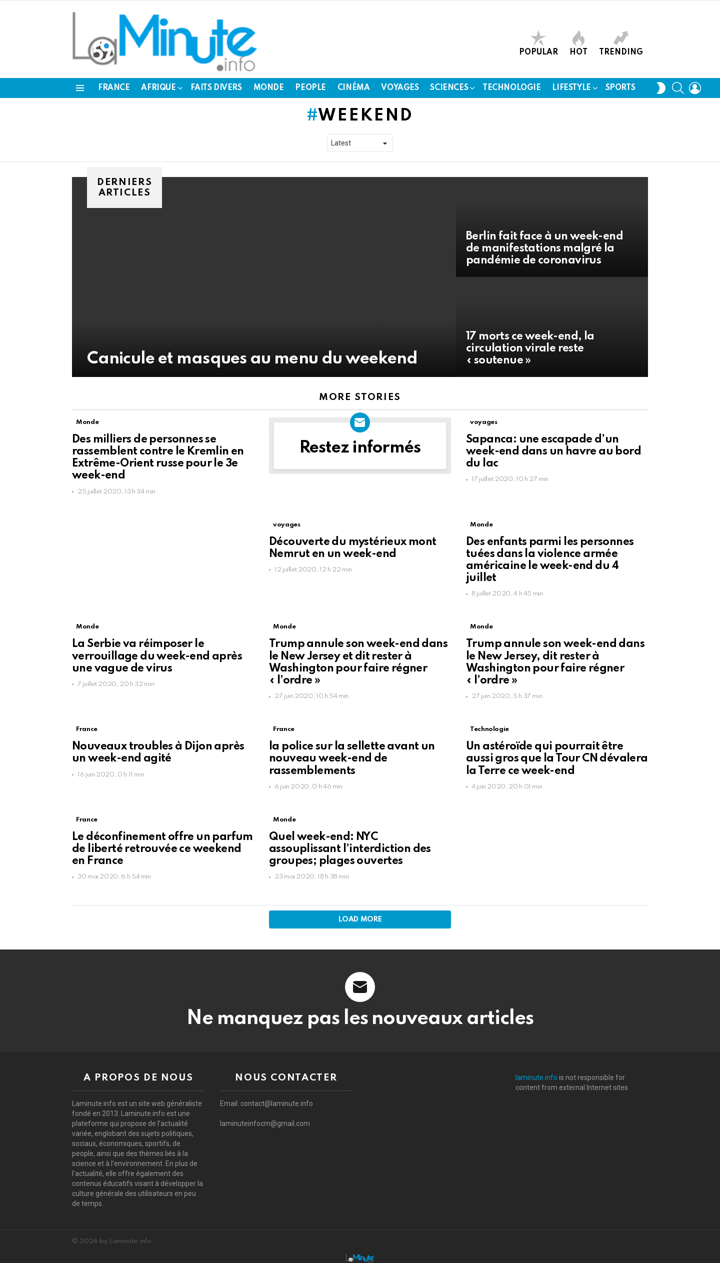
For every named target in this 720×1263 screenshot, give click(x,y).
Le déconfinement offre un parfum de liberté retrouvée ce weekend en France (162, 849)
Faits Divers (216, 88)
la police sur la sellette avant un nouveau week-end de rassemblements (352, 758)
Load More (360, 919)
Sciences (449, 88)
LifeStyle (571, 88)
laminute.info (537, 1078)
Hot (579, 43)
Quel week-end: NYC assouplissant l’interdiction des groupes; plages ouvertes (350, 849)
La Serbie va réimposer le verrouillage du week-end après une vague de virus (157, 656)
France (114, 88)
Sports (620, 88)
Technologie (511, 88)
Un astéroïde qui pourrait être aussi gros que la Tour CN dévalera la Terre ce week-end (557, 758)
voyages (399, 88)
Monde (269, 88)
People (310, 88)
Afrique (158, 88)
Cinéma (354, 88)
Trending (621, 43)
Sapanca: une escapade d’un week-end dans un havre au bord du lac (553, 451)
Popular (538, 43)
